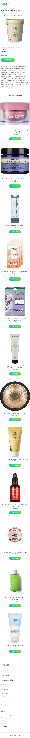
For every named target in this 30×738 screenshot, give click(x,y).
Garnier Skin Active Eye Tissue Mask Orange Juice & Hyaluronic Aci (15, 272)
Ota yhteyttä (4, 718)
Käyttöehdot (4, 721)
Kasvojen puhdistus (6, 699)
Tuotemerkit (4, 705)
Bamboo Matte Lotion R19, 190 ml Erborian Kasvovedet (15, 598)
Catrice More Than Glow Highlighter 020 (15, 552)
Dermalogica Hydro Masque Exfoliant (15, 225)
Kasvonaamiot (18, 47)
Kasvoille (10, 47)
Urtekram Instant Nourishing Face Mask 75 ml (15, 459)
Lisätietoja (7, 60)
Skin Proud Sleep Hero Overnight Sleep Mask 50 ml (15, 131)
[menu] (27, 3)
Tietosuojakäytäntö (6, 723)
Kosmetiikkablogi (6, 715)
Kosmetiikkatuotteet (7, 702)
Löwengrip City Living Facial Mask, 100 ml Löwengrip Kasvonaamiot (15, 366)
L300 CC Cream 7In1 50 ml (15, 645)
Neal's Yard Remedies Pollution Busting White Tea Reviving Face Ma (15, 179)
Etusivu (3, 15)
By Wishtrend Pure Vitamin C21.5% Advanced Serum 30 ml (15, 505)
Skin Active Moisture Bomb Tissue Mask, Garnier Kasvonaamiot (15, 319)
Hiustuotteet (4, 693)
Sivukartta (4, 726)
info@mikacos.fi (5, 684)
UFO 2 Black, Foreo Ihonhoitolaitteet (15, 413)
